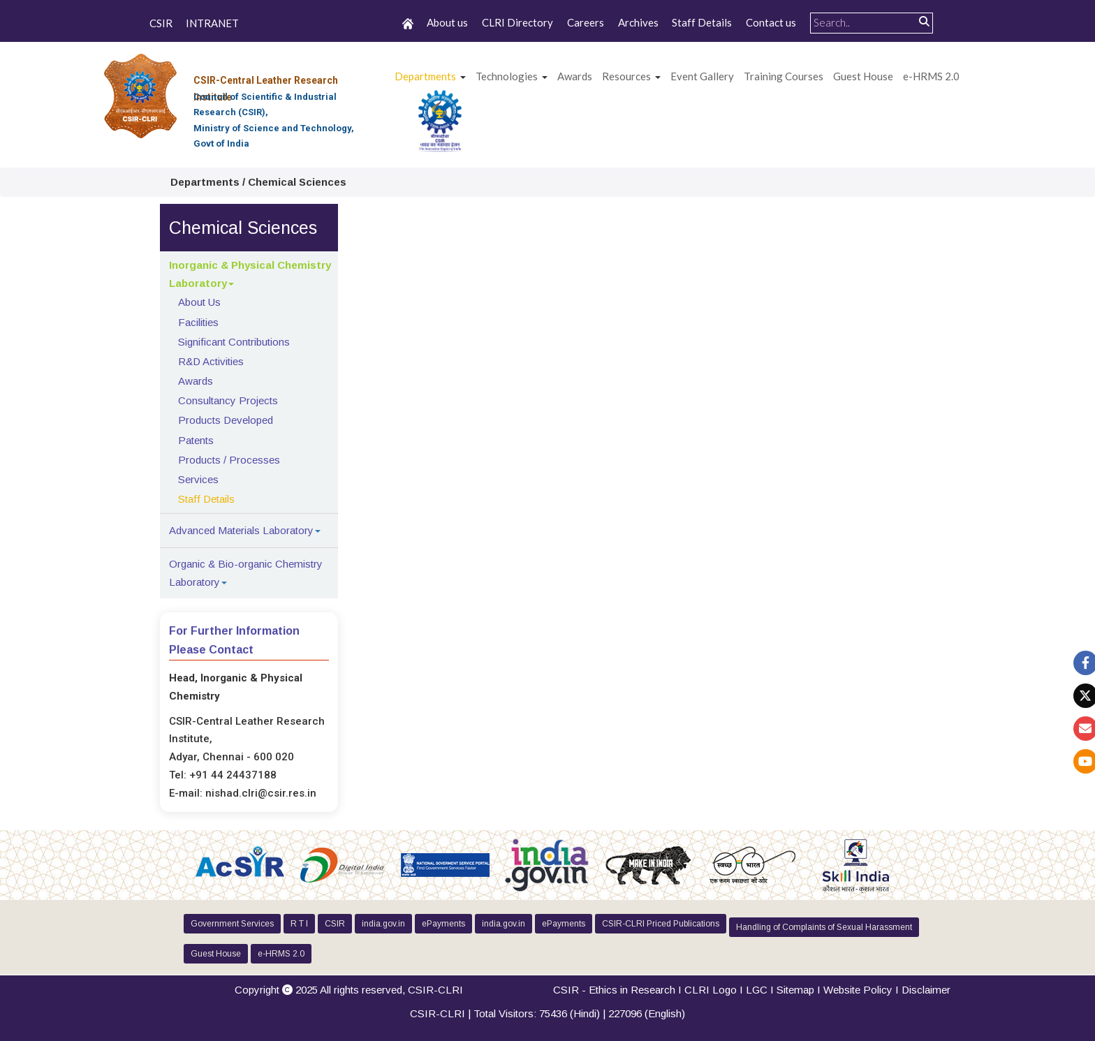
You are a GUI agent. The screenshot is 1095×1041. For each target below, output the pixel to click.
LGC (756, 990)
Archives (638, 22)
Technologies (507, 76)
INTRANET (212, 23)
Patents (196, 440)
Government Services (232, 924)
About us (447, 22)
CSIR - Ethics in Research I (618, 990)
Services (198, 479)
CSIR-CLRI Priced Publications (660, 924)
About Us (199, 302)
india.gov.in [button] (383, 924)
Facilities (198, 322)
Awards (195, 381)
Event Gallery (702, 76)
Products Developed (225, 420)
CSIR (160, 23)
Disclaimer (926, 990)
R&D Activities (211, 361)
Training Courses (783, 76)
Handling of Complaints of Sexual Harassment (824, 927)
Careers (585, 22)
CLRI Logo (710, 990)
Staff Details (702, 22)
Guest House (863, 76)
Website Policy (857, 990)
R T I (299, 924)
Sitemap (795, 990)
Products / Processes (229, 460)
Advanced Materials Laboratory (241, 530)
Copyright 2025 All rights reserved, (349, 990)
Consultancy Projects (228, 400)
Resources (626, 76)
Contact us (771, 22)
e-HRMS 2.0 (931, 76)
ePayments (443, 924)
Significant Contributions (234, 342)
